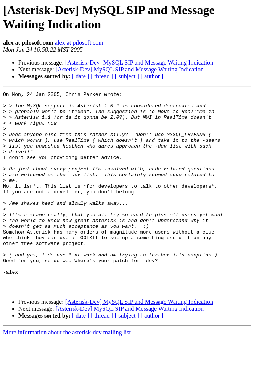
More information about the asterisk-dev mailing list (67, 371)
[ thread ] (102, 76)
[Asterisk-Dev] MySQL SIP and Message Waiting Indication (139, 62)
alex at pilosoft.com (79, 42)
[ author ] (152, 76)
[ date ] (80, 76)
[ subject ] (127, 76)
